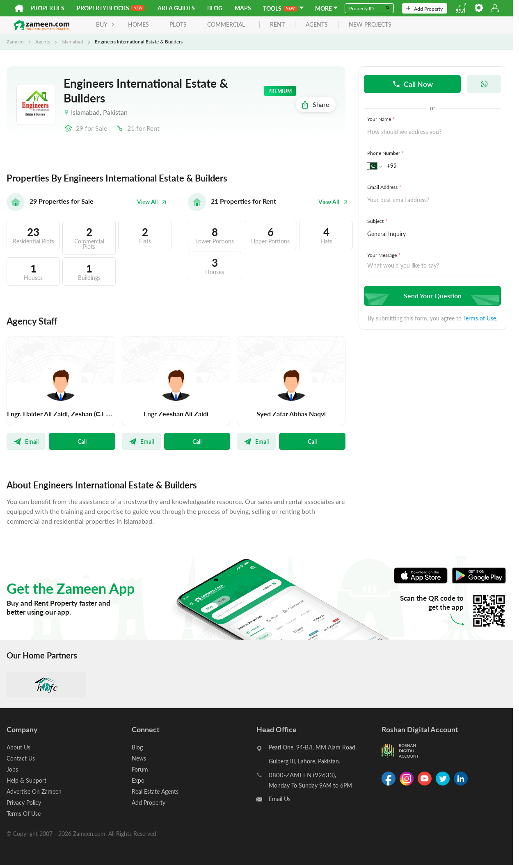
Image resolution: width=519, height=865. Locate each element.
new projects (370, 24)
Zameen (15, 41)
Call (82, 441)
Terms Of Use (24, 813)
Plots (178, 24)
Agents (42, 41)
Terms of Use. (480, 318)
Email (26, 441)
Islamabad (72, 41)
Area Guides (176, 8)
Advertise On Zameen (34, 791)
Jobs (12, 769)
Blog (214, 8)
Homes (138, 24)
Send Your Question (431, 295)
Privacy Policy (24, 802)
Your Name (381, 118)
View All (152, 202)
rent (277, 24)
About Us (18, 747)
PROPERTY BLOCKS (110, 8)
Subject (378, 220)
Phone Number (386, 152)
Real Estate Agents (155, 791)
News (139, 758)
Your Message (384, 254)
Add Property (424, 8)
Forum (140, 769)
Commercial (226, 24)
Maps (243, 8)
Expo (138, 780)
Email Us (279, 799)
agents (317, 24)
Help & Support (26, 780)
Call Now (412, 84)
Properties (47, 8)
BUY (105, 24)
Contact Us (21, 758)
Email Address (385, 186)
